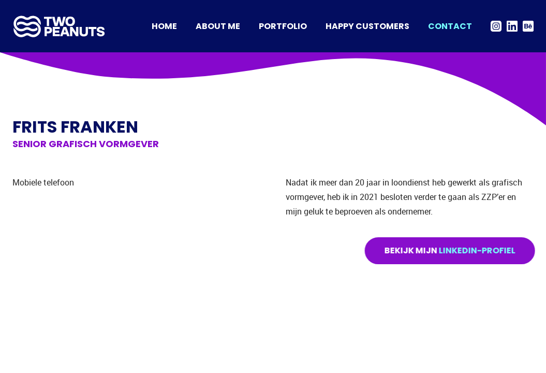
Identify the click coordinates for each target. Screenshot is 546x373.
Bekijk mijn (451, 250)
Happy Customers (367, 26)
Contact (450, 26)
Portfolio (283, 26)
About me (218, 26)
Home (164, 26)
